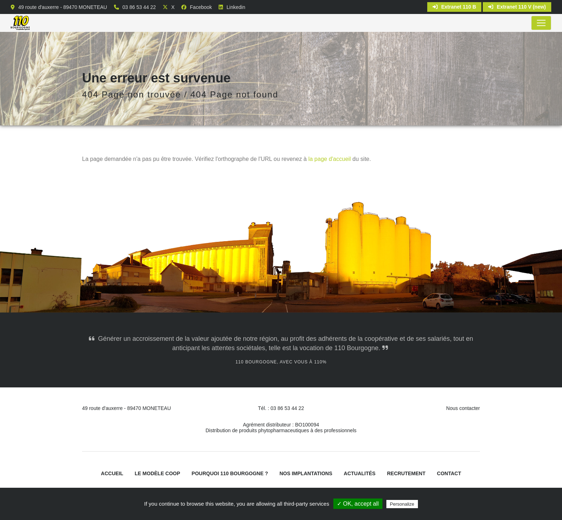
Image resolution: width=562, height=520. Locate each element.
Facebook (201, 7)
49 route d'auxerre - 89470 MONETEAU (62, 7)
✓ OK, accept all (358, 504)
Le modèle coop (157, 473)
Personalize (402, 504)
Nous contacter (463, 408)
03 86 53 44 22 (139, 7)
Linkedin (236, 7)
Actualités (360, 473)
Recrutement (406, 473)
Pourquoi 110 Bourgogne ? (230, 473)
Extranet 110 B (454, 7)
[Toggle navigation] (541, 23)
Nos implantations (306, 473)
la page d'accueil (329, 159)
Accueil (112, 473)
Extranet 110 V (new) (517, 7)
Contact (449, 473)
